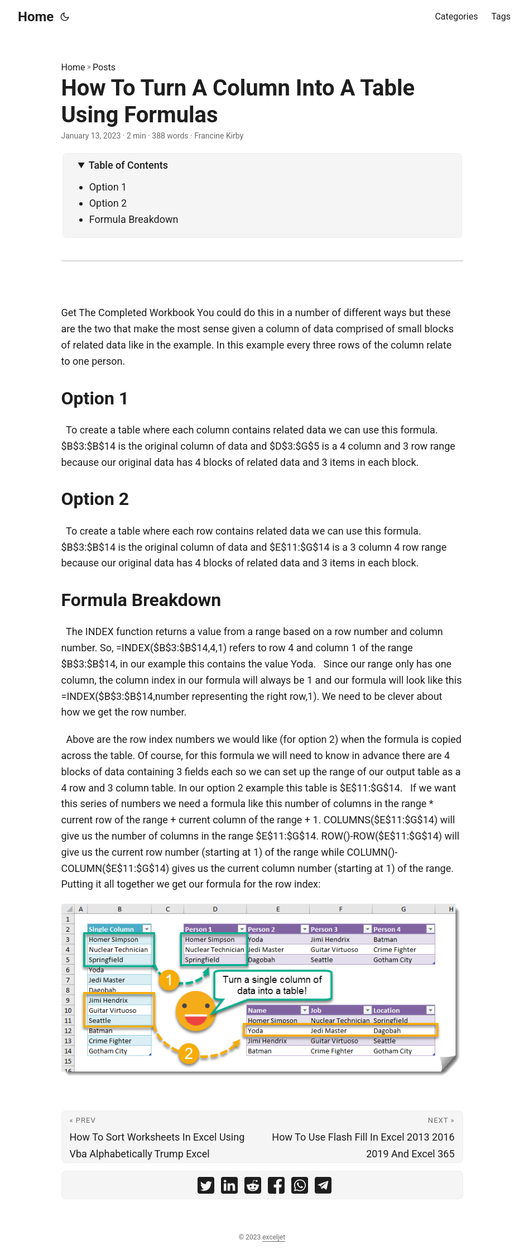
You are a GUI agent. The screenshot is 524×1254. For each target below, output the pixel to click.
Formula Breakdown (134, 219)
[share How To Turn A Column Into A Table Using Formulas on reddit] (252, 1188)
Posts (104, 67)
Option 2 (108, 203)
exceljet (273, 1237)
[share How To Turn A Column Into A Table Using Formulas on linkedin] (229, 1188)
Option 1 (108, 187)
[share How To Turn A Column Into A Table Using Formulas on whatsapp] (299, 1188)
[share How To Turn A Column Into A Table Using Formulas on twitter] (206, 1188)
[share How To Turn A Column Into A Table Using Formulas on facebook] (276, 1188)
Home (36, 17)
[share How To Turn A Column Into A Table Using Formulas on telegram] (323, 1188)
